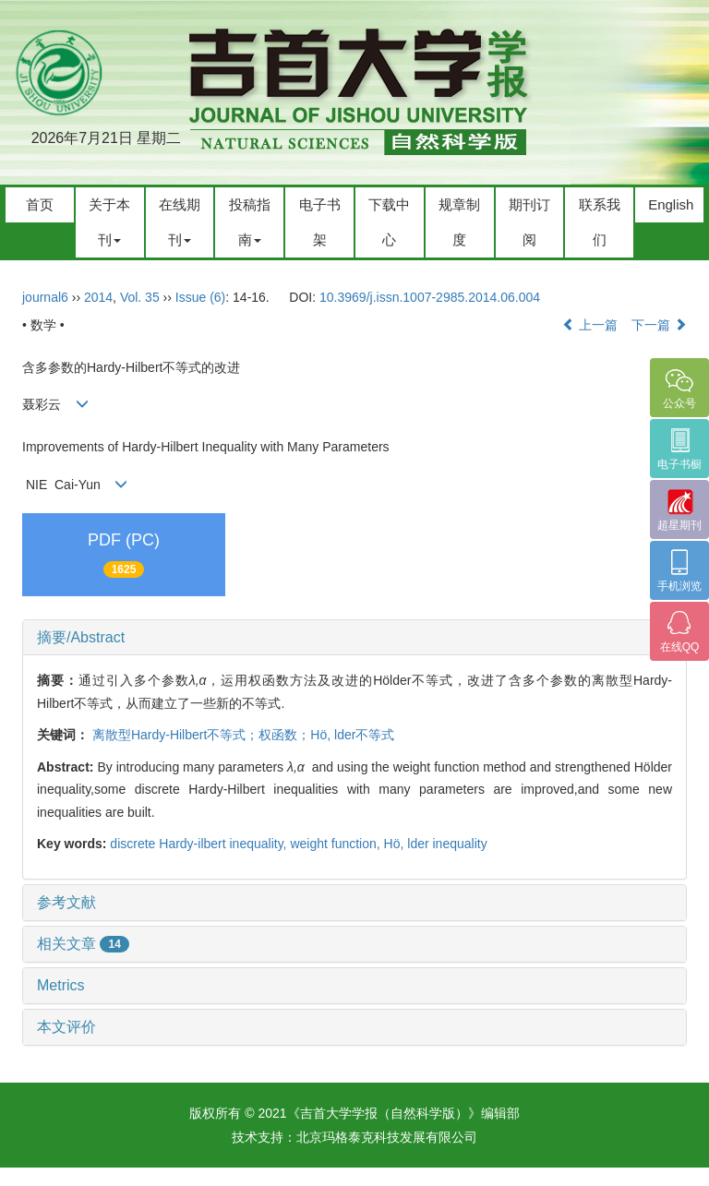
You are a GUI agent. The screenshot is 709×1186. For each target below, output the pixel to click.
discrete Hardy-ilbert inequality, (200, 843)
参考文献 (66, 902)
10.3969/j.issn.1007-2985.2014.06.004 (429, 297)
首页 (40, 204)
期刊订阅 (529, 222)
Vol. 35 (140, 297)
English (670, 204)
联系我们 (599, 222)
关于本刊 (109, 222)
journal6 (45, 297)
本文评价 (66, 1027)
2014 (98, 297)
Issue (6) (200, 297)
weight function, (336, 843)
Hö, (396, 843)
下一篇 (659, 324)
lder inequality (447, 843)
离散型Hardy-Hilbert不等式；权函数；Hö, (213, 734)
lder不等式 (364, 734)
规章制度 (459, 222)
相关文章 (83, 944)
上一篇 (590, 324)
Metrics (61, 985)
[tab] (354, 637)
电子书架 (320, 222)
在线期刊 (179, 222)
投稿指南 (249, 222)
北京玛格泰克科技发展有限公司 (386, 1137)
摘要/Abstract (81, 637)
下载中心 (389, 222)
